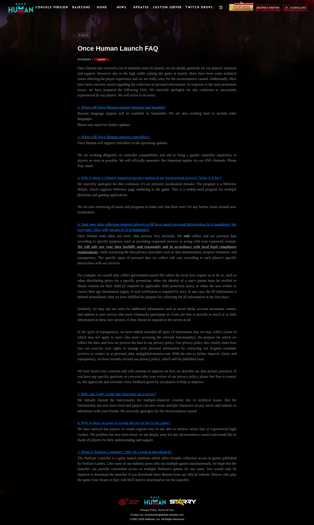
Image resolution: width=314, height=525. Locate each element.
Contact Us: (157, 514)
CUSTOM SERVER (167, 7)
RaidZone (81, 7)
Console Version (51, 7)
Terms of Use (166, 509)
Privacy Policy (148, 509)
